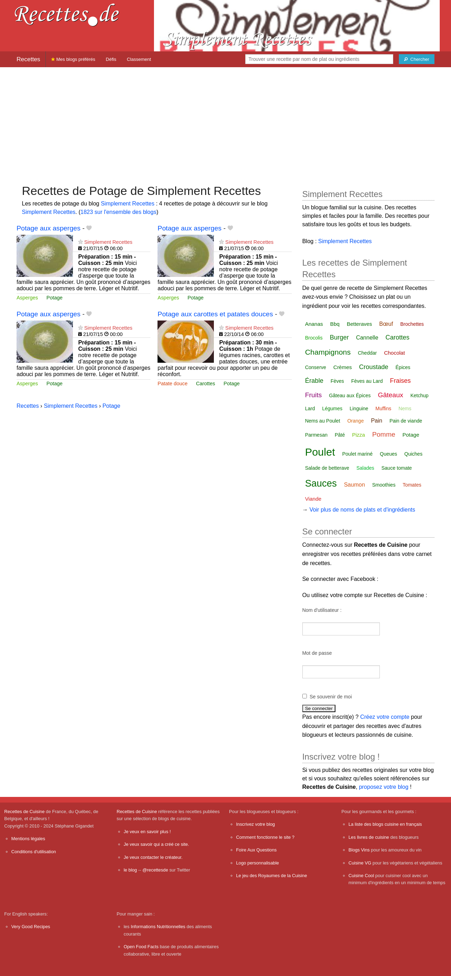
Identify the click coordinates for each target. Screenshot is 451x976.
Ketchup (419, 395)
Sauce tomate (397, 468)
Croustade (373, 366)
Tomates (412, 485)
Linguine (359, 408)
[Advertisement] (225, 122)
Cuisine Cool (361, 875)
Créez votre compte (384, 717)
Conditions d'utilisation (33, 851)
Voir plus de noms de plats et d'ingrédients (362, 510)
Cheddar (367, 353)
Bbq (335, 324)
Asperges (27, 297)
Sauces (321, 483)
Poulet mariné (357, 454)
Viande (313, 499)
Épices (403, 367)
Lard (310, 408)
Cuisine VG (359, 863)
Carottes (205, 383)
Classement (139, 59)
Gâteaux (390, 395)
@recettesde (155, 870)
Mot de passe (317, 653)
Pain (376, 421)
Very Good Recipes (30, 926)
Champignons (328, 352)
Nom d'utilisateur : (322, 610)
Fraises (400, 380)
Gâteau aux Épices (350, 395)
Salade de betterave (327, 468)
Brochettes (412, 324)
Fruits (313, 395)
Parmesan (316, 435)
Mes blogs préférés (73, 59)
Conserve (315, 367)
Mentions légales (28, 838)
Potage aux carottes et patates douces (215, 314)
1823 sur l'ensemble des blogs (118, 212)
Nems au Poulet (322, 421)
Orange (355, 421)
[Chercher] (416, 59)
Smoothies (383, 485)
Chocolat (394, 353)
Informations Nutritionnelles (158, 926)
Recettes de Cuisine (24, 811)
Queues (388, 454)
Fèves (337, 381)
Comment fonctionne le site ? (265, 837)
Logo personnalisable (257, 863)
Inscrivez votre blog (255, 824)
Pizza (358, 435)
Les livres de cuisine (368, 837)
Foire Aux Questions (256, 850)
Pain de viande (405, 421)
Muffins (383, 408)
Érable (314, 380)
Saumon (354, 485)
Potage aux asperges (48, 228)
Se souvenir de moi (331, 696)
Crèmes (342, 367)
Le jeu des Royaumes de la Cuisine (271, 875)
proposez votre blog (384, 787)
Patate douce (172, 383)
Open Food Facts (141, 946)
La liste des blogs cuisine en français (385, 824)
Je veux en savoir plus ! (147, 831)
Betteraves (359, 324)
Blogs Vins (359, 850)
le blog (130, 870)
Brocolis (314, 338)
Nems (405, 408)
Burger (339, 337)
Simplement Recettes (127, 204)
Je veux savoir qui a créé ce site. (156, 844)
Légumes (332, 408)
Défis (111, 59)
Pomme (383, 434)
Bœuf (386, 324)
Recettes (28, 59)
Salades (365, 468)
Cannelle (367, 338)
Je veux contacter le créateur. (153, 857)
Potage (55, 297)
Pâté (340, 435)
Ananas (314, 324)
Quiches (413, 454)
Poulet (320, 452)
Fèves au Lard (367, 381)
